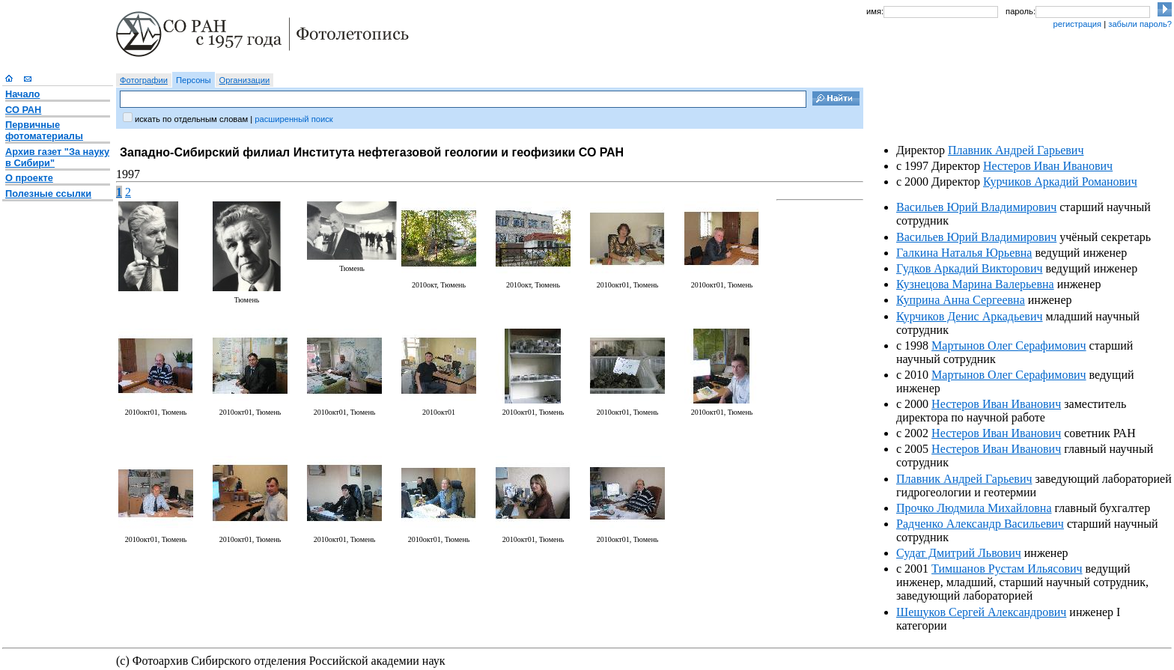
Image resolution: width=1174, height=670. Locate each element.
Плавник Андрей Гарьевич (1016, 150)
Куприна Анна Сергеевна (960, 299)
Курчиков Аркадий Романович (1060, 181)
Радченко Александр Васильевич (980, 523)
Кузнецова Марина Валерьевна (975, 284)
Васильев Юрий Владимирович (976, 207)
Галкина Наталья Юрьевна (964, 252)
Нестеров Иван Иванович (1048, 165)
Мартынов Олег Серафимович (1008, 345)
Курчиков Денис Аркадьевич (969, 316)
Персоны (193, 80)
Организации (244, 80)
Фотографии (144, 80)
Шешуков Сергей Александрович (981, 612)
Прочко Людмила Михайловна (974, 508)
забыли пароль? (1140, 23)
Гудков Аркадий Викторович (969, 268)
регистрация (1077, 23)
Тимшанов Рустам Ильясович (1006, 568)
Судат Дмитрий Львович (958, 552)
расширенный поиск (293, 119)
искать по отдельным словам (191, 119)
